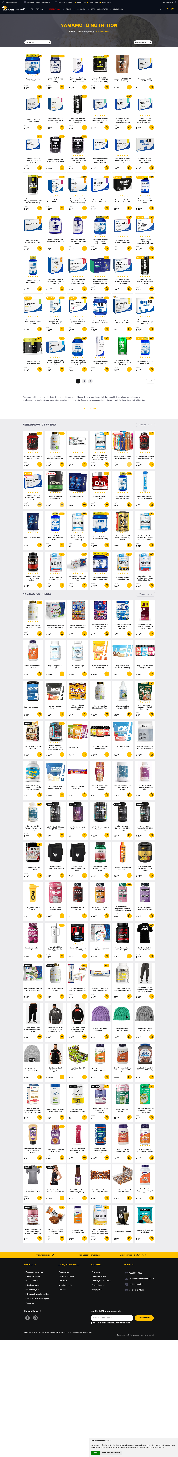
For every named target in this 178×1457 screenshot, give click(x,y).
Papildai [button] (37, 9)
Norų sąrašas (97, 1290)
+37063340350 (133, 1273)
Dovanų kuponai (98, 1285)
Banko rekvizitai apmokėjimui (37, 1299)
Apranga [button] (81, 9)
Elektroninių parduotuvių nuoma (128, 1335)
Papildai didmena (32, 1281)
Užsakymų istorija (99, 1276)
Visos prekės (144, 425)
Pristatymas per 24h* (45, 1255)
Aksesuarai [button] (118, 9)
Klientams (96, 1265)
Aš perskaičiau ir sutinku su (111, 1323)
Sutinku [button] (95, 1453)
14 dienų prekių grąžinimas (89, 1255)
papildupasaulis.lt (134, 1284)
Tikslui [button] (69, 9)
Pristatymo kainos (32, 1285)
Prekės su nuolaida (66, 1276)
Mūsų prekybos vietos (34, 1272)
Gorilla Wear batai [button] (99, 9)
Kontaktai (63, 1290)
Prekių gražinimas (32, 1276)
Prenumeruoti (144, 1318)
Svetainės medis (65, 1285)
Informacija (30, 1265)
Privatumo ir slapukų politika (37, 1294)
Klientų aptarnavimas (69, 1265)
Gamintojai (29, 1303)
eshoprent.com (145, 1335)
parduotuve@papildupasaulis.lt (37, 2)
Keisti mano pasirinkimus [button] (111, 1453)
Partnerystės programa (101, 1281)
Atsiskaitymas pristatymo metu (133, 1255)
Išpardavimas (54, 9)
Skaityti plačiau (89, 409)
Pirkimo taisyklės (32, 1290)
